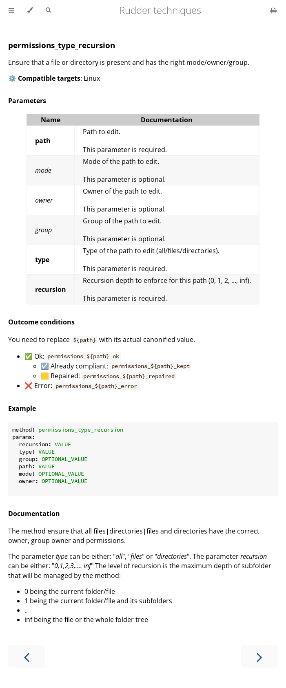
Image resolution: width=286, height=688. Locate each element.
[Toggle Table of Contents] (11, 10)
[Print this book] (273, 10)
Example (22, 408)
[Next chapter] (259, 656)
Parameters (27, 100)
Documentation (34, 513)
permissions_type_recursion (61, 45)
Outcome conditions (41, 322)
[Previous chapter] (26, 656)
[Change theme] (30, 10)
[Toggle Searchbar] (48, 10)
